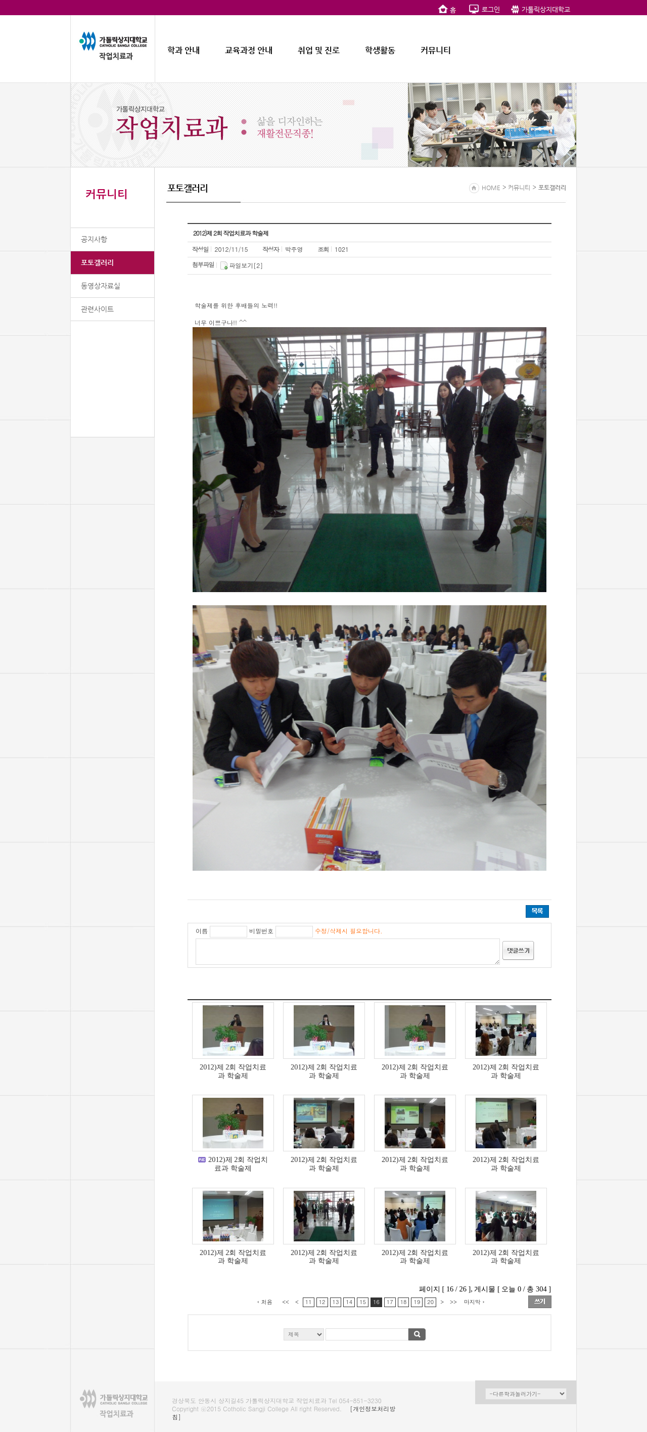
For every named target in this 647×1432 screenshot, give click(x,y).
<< (285, 1302)
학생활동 (380, 50)
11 (308, 1302)
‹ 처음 (264, 1302)
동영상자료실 (100, 286)
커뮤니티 (436, 50)
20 (430, 1302)
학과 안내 (183, 50)
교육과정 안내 (248, 50)
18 (403, 1302)
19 (416, 1302)
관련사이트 (97, 309)
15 (362, 1302)
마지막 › (474, 1302)
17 (390, 1302)
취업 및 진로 (319, 50)
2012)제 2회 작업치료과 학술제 (233, 1071)
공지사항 (94, 239)
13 (336, 1302)
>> (453, 1302)
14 (349, 1302)
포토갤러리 (97, 262)
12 (322, 1302)
